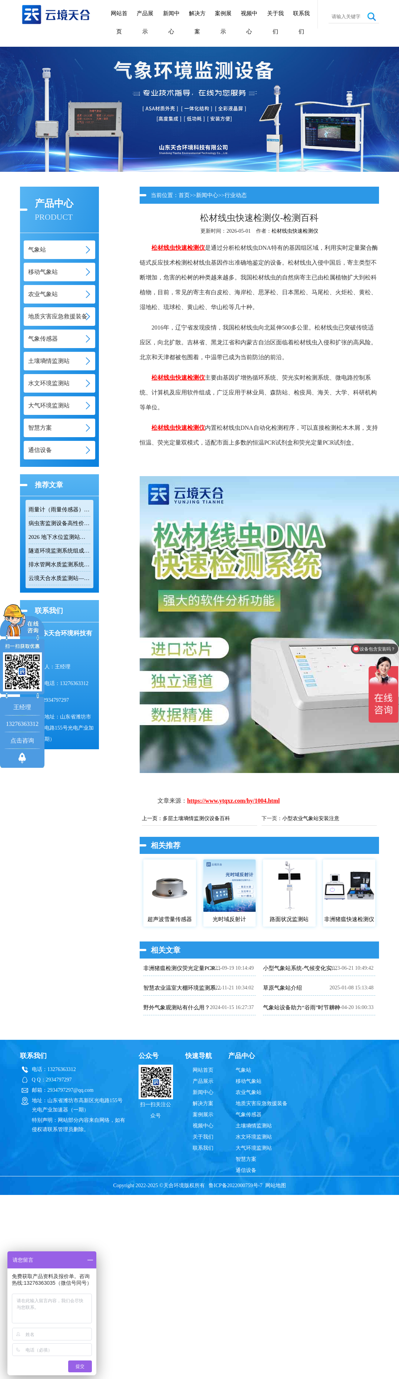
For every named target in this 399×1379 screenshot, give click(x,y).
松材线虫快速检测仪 (295, 231)
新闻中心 (171, 22)
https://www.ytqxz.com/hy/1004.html (233, 800)
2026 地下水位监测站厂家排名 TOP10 (59, 537)
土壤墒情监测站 (254, 1126)
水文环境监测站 (254, 1137)
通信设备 (246, 1170)
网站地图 (275, 1185)
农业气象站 (249, 1092)
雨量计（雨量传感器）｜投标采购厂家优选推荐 (59, 509)
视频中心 (249, 22)
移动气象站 (249, 1081)
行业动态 (236, 195)
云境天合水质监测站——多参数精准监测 (59, 578)
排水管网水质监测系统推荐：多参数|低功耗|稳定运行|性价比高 (59, 564)
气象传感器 (249, 1114)
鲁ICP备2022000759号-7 (235, 1185)
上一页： (152, 818)
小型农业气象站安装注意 (310, 818)
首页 (184, 195)
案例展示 (223, 22)
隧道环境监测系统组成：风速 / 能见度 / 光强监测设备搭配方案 (59, 551)
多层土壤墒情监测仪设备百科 (196, 818)
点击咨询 (22, 740)
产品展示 (145, 22)
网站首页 (119, 22)
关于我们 (275, 22)
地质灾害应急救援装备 (261, 1103)
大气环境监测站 (254, 1148)
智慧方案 (246, 1159)
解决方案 (197, 22)
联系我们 (301, 22)
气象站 (243, 1070)
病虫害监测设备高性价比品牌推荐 (59, 523)
